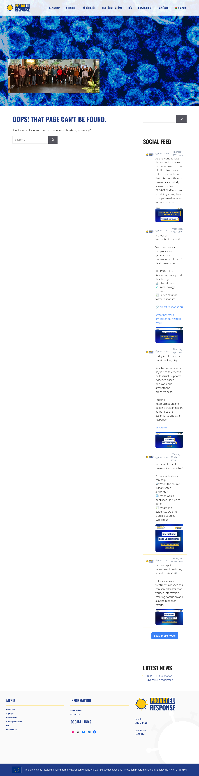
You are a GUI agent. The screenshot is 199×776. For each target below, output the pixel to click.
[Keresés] (181, 119)
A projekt (71, 7)
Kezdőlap (54, 7)
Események (163, 7)
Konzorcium (144, 7)
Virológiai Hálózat (112, 7)
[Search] (53, 140)
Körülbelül (89, 7)
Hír (130, 7)
